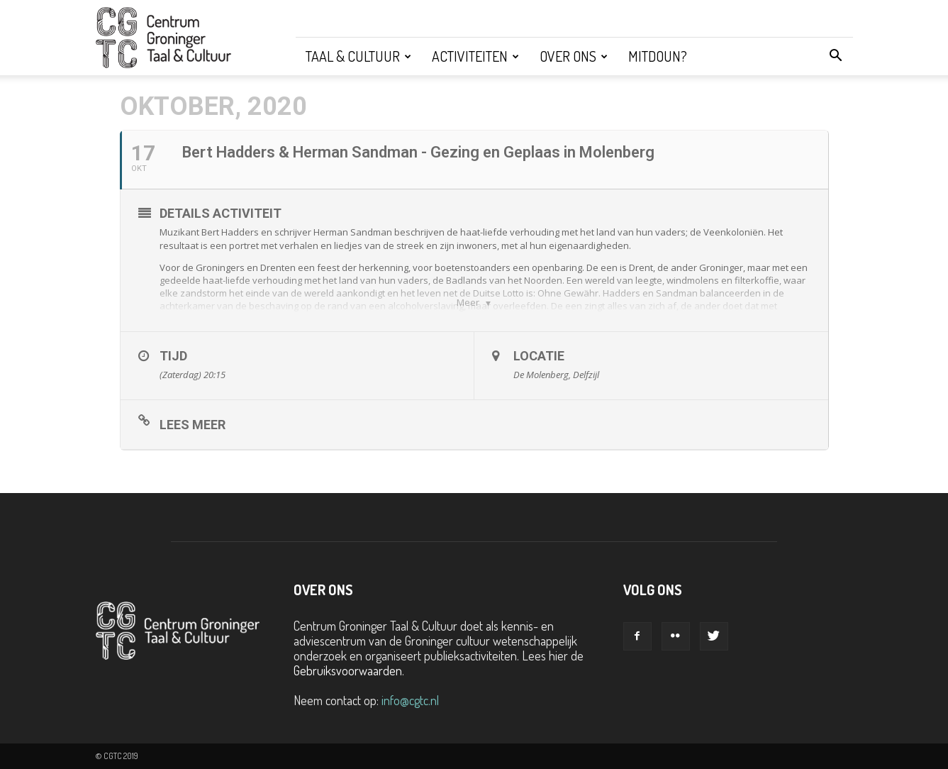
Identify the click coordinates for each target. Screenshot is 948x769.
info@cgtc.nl (410, 700)
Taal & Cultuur (358, 56)
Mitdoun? (657, 56)
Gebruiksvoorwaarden (348, 670)
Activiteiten (475, 56)
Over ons (574, 56)
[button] (836, 56)
